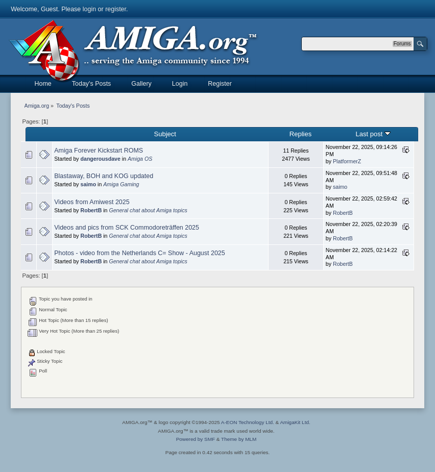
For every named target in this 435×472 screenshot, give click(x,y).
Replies (300, 134)
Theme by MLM (238, 439)
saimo (88, 184)
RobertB (91, 210)
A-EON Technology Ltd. (247, 422)
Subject (165, 134)
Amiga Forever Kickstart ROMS (98, 150)
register (115, 9)
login (89, 9)
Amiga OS (140, 159)
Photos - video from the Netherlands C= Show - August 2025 (139, 253)
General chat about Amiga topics (148, 210)
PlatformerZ (347, 161)
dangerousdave (100, 159)
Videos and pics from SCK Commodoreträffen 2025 (126, 227)
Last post (373, 134)
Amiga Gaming (121, 184)
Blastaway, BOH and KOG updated (103, 176)
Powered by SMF (195, 439)
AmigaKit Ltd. (295, 422)
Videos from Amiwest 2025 (91, 202)
